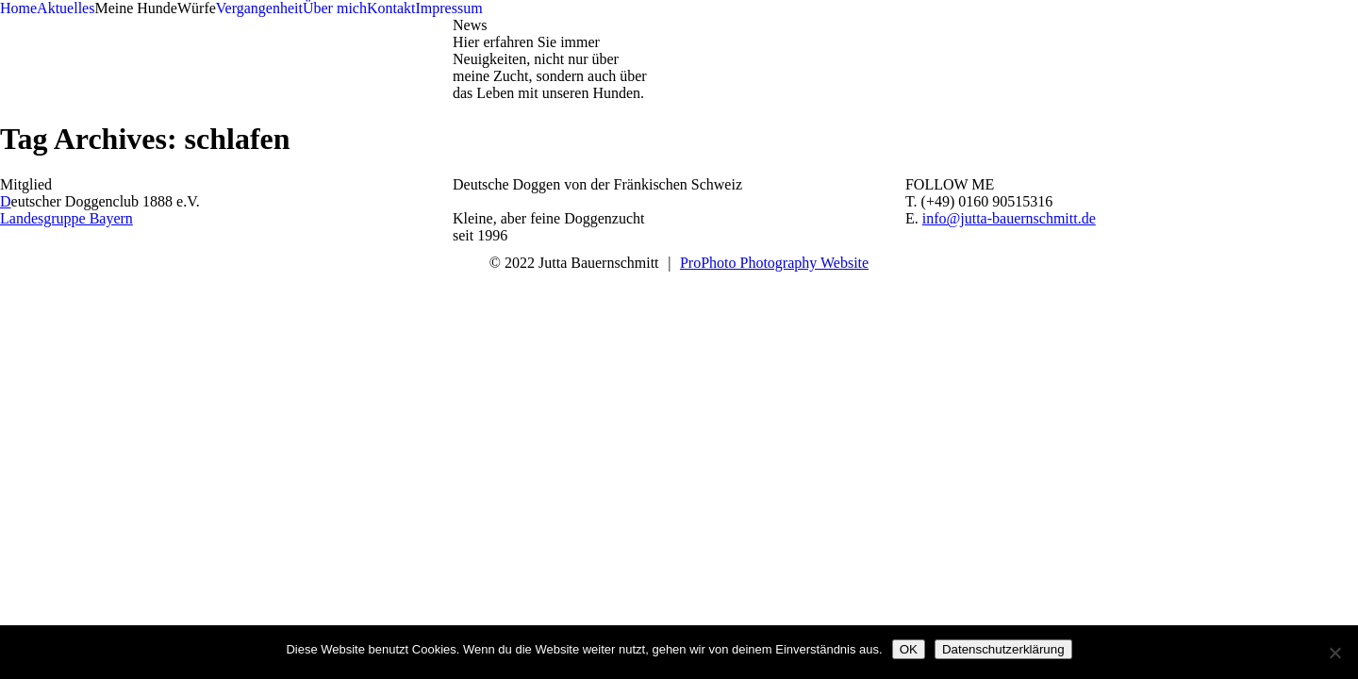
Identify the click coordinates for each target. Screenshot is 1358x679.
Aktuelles (65, 8)
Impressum (448, 8)
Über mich (335, 8)
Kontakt (391, 8)
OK (909, 649)
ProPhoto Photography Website (774, 263)
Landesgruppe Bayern (66, 218)
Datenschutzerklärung (1003, 649)
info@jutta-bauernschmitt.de (1009, 218)
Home (18, 8)
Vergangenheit (259, 8)
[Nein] (1334, 652)
